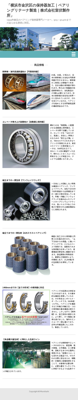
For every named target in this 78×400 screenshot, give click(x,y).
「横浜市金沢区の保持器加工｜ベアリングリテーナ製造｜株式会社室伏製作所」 (38, 10)
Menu (74, 54)
